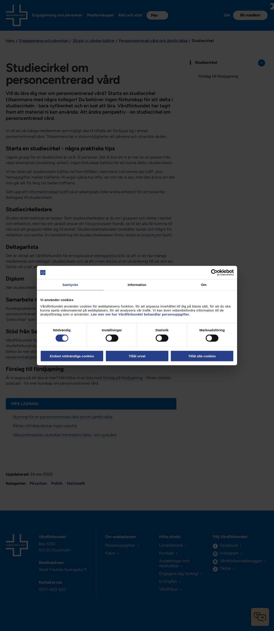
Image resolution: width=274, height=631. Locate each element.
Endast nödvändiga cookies (72, 356)
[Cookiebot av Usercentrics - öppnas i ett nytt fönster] (214, 272)
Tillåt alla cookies (202, 356)
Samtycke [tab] (70, 285)
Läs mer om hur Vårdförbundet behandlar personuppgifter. (140, 314)
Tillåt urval (137, 356)
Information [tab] (137, 285)
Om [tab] (203, 285)
